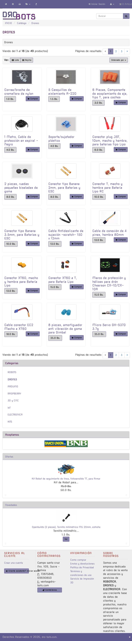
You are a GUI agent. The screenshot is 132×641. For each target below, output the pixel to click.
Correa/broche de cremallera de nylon (18, 92)
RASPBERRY (14, 393)
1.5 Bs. (54, 99)
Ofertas (9, 456)
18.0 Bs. (10, 334)
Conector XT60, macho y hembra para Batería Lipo (21, 281)
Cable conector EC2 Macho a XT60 (18, 327)
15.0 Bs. (54, 287)
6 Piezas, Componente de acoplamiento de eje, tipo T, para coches (109, 93)
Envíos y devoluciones (82, 563)
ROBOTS (12, 372)
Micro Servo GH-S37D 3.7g (109, 327)
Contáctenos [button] (49, 590)
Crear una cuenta (13, 562)
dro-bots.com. (49, 637)
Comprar (33, 98)
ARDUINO (13, 386)
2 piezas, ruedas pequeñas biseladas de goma (21, 187)
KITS (10, 421)
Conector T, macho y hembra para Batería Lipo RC (107, 187)
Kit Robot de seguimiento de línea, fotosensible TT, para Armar (66, 478)
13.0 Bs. (54, 244)
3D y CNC (13, 400)
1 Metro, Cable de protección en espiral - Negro (21, 140)
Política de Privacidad (82, 567)
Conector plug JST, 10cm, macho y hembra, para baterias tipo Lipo (110, 140)
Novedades (11, 505)
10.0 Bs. (98, 197)
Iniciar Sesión (97, 4)
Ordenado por (118, 60)
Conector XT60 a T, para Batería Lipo (62, 280)
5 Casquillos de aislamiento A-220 (62, 92)
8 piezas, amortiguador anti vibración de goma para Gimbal (65, 328)
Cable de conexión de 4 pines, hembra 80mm (109, 233)
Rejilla (26, 60)
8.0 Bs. (10, 197)
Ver (66, 539)
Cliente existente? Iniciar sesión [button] (17, 571)
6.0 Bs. (98, 150)
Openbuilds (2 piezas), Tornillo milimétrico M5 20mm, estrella (66, 527)
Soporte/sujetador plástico (61, 139)
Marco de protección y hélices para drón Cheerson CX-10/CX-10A (109, 283)
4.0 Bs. (10, 150)
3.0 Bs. (98, 103)
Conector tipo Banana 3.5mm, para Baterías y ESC (21, 234)
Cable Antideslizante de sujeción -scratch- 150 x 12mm (65, 234)
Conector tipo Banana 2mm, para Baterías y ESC (64, 187)
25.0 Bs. (55, 338)
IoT (9, 407)
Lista (15, 60)
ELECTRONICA (15, 414)
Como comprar (78, 559)
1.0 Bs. (10, 99)
